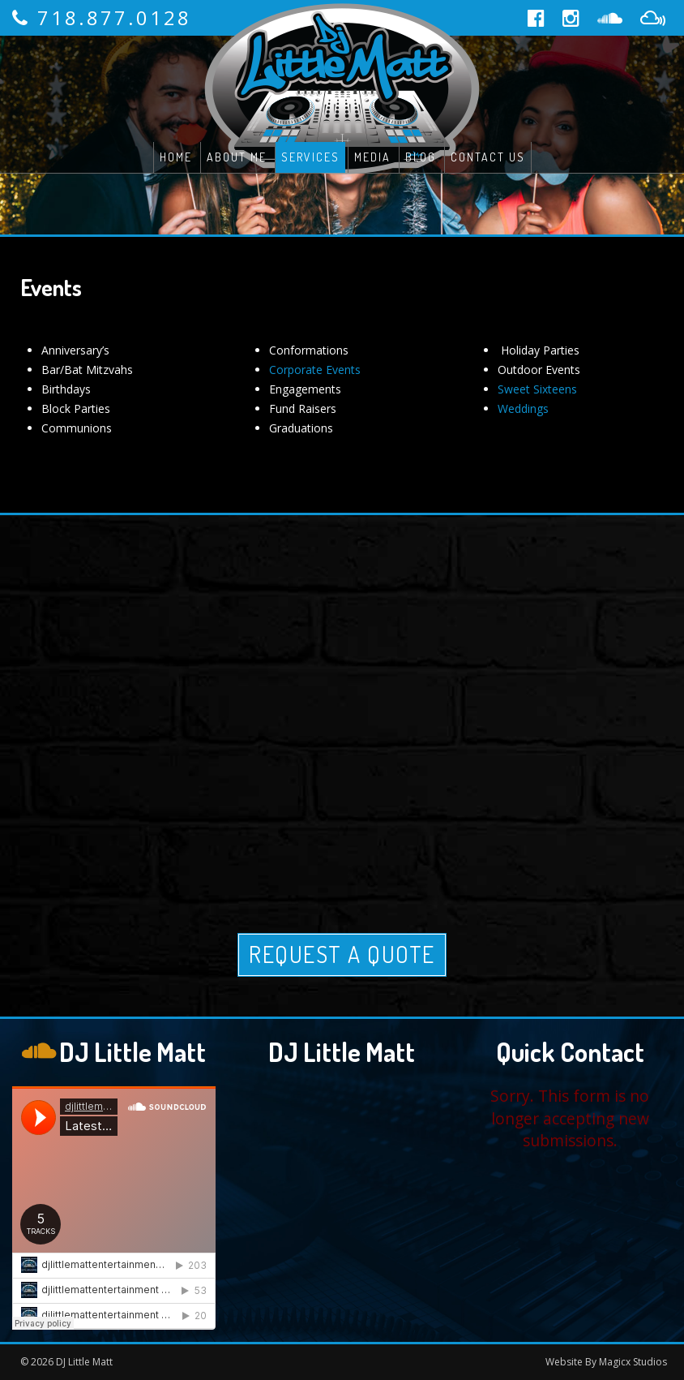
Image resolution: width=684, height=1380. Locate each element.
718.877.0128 (114, 17)
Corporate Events (315, 369)
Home (176, 157)
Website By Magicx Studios (606, 1362)
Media (372, 157)
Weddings (523, 408)
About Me (237, 157)
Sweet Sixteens (537, 389)
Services (310, 157)
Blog (420, 157)
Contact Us (488, 157)
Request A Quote (342, 954)
